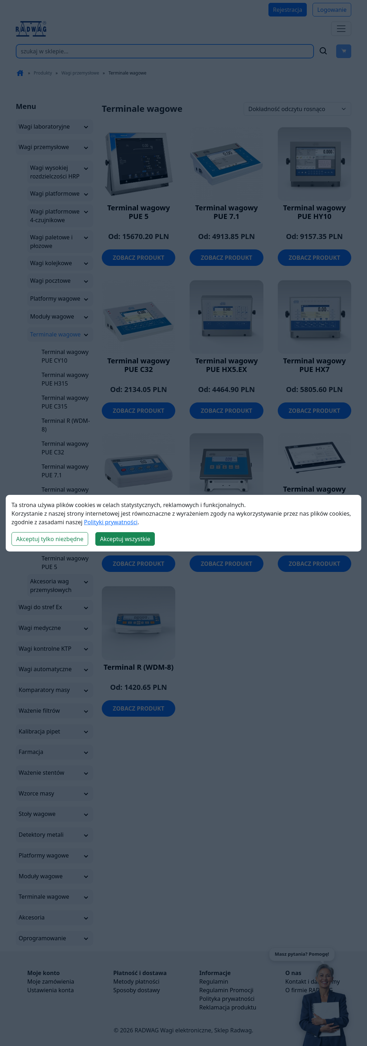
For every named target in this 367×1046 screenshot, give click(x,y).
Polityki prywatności (110, 522)
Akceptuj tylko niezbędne (50, 539)
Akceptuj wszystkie (125, 539)
